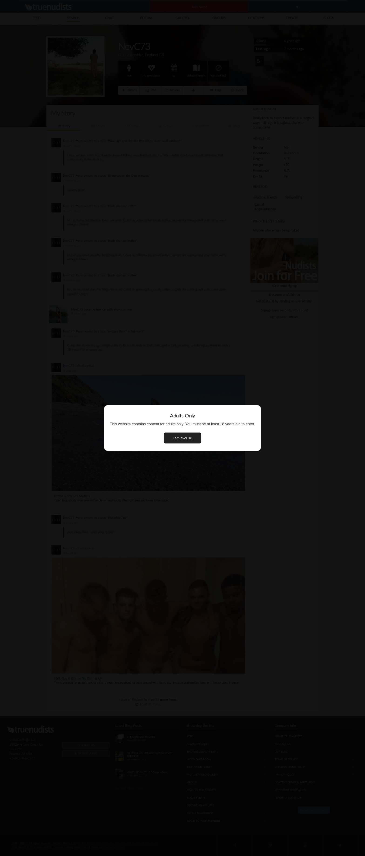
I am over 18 (182, 438)
